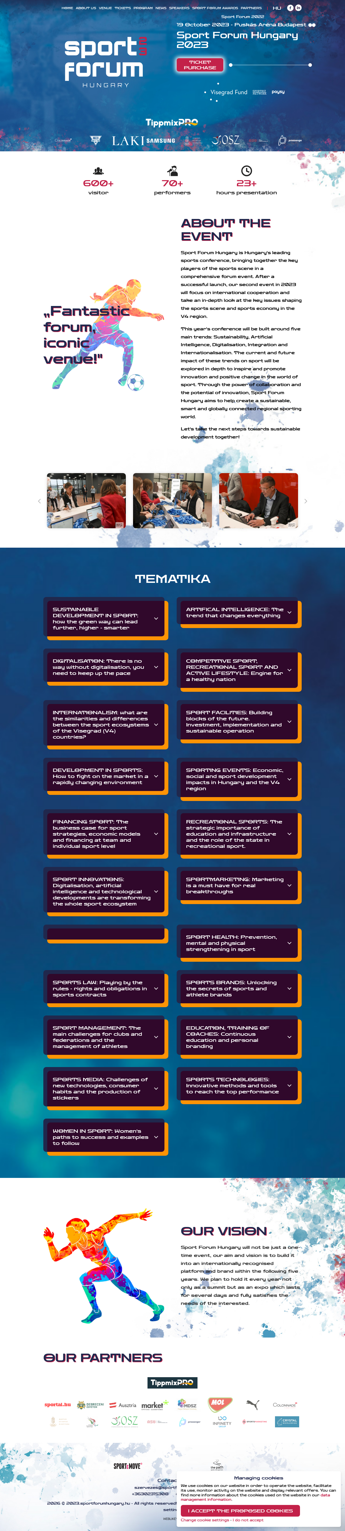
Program (143, 8)
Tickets (123, 8)
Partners (251, 8)
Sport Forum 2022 (242, 17)
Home (67, 8)
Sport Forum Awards (215, 8)
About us (86, 8)
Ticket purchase (200, 65)
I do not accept (248, 1520)
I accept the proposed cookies (240, 1511)
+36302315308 (150, 1494)
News (161, 8)
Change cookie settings (205, 1520)
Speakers (179, 8)
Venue (105, 8)
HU (277, 8)
